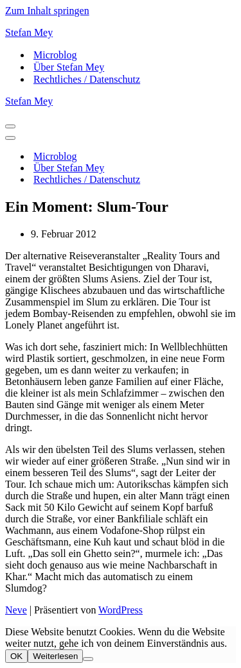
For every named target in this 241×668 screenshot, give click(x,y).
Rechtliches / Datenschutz (86, 79)
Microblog (55, 54)
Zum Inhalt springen (47, 10)
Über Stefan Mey (68, 67)
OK (16, 656)
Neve (16, 609)
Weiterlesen (55, 656)
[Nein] (88, 659)
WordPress (120, 609)
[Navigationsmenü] (10, 126)
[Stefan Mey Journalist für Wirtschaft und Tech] (120, 33)
